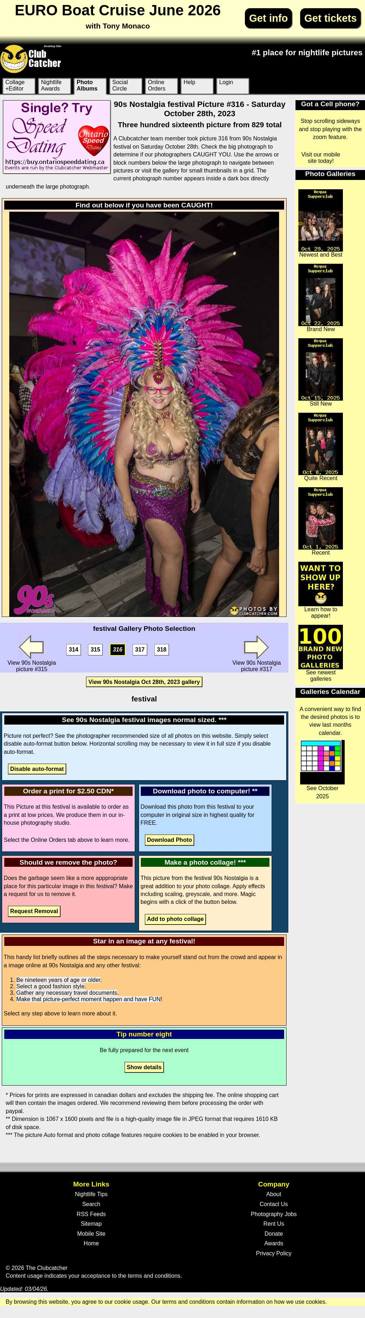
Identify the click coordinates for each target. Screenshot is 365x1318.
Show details (144, 1067)
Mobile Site (91, 1234)
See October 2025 (322, 769)
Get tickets (330, 18)
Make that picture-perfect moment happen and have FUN (88, 999)
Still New (320, 372)
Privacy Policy (274, 1253)
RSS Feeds (91, 1214)
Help (189, 82)
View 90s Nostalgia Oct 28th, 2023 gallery (144, 682)
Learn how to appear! (320, 590)
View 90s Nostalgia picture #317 (256, 653)
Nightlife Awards (51, 85)
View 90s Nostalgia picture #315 (31, 653)
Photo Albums (87, 85)
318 (161, 650)
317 (140, 650)
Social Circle (120, 85)
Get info (268, 18)
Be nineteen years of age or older (58, 980)
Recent (320, 521)
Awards (273, 1243)
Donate (273, 1234)
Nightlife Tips (91, 1194)
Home (91, 1243)
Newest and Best (320, 223)
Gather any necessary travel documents (66, 993)
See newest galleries (320, 653)
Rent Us (273, 1224)
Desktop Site (52, 46)
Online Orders (156, 85)
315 (95, 650)
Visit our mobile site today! (320, 157)
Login (226, 82)
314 (73, 650)
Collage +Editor (15, 85)
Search (91, 1204)
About (273, 1194)
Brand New (320, 298)
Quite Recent (320, 447)
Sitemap (91, 1224)
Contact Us (273, 1204)
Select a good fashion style (50, 986)
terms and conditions (154, 1276)
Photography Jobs (274, 1214)
